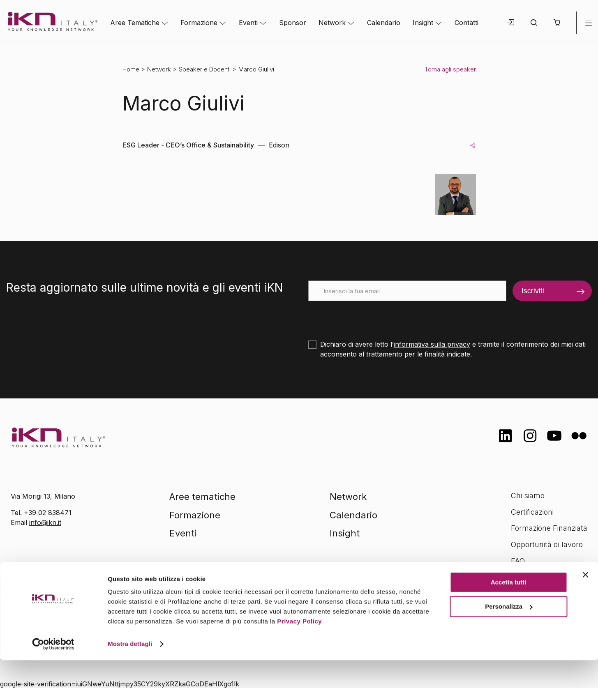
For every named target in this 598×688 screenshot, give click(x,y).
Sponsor (292, 22)
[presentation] (370, 317)
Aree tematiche (202, 496)
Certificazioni (532, 512)
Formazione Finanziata (549, 528)
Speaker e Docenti (205, 69)
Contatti (466, 22)
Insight (423, 22)
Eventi (248, 22)
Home (130, 69)
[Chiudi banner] (585, 602)
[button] (556, 23)
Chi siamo (528, 495)
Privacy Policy (299, 649)
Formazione (198, 22)
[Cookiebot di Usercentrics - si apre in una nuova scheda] (53, 672)
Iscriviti (533, 291)
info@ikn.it (45, 522)
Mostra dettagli (130, 671)
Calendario (383, 22)
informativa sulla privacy (432, 344)
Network (332, 22)
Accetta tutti (508, 610)
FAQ (518, 561)
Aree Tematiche (134, 22)
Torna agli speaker (450, 69)
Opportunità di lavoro (547, 544)
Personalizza (508, 633)
